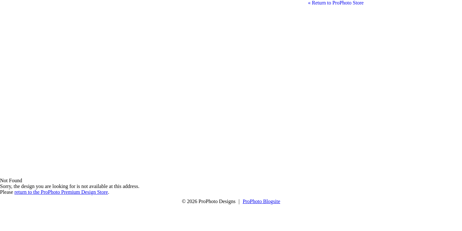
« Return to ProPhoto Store (336, 2)
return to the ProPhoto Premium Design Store (61, 192)
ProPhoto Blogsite (261, 201)
